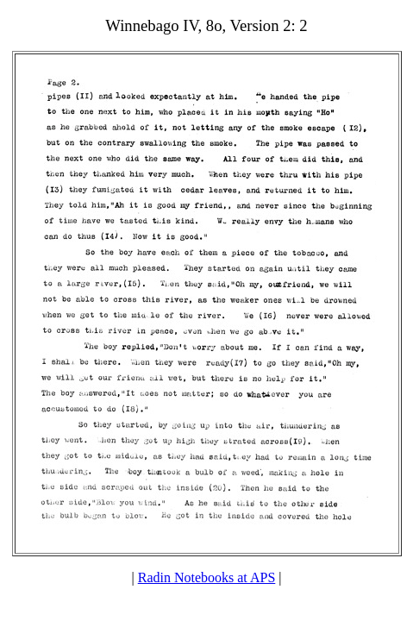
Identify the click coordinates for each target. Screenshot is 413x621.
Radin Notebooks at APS (207, 577)
